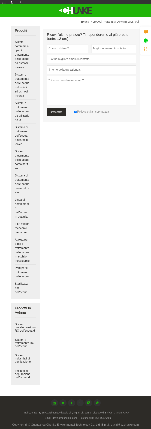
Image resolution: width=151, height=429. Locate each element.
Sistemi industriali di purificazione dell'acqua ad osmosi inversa (24, 362)
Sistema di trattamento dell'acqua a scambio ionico (22, 136)
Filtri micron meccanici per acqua (22, 228)
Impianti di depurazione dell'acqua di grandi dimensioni (22, 377)
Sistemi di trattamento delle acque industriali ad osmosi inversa (22, 85)
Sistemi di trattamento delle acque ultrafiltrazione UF (22, 111)
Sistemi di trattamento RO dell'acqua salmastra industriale (24, 346)
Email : (49, 417)
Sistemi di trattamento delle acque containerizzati (22, 160)
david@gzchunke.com (64, 417)
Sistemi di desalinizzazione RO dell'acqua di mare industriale (25, 329)
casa (86, 21)
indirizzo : (29, 412)
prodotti (97, 21)
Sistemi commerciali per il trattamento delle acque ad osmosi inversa (22, 54)
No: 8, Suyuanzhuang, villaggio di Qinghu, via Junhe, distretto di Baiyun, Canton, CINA (81, 412)
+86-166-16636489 (100, 417)
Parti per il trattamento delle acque (22, 272)
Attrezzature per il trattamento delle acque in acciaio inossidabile (22, 250)
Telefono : (84, 417)
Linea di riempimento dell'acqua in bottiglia (22, 208)
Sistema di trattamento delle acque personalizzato (22, 184)
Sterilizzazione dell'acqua (21, 288)
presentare (56, 111)
